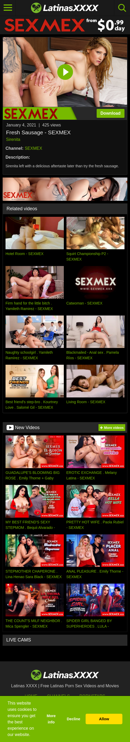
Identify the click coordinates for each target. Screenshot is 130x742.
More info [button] (51, 719)
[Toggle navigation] (8, 8)
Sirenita (13, 139)
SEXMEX (33, 148)
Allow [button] (104, 719)
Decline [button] (73, 719)
